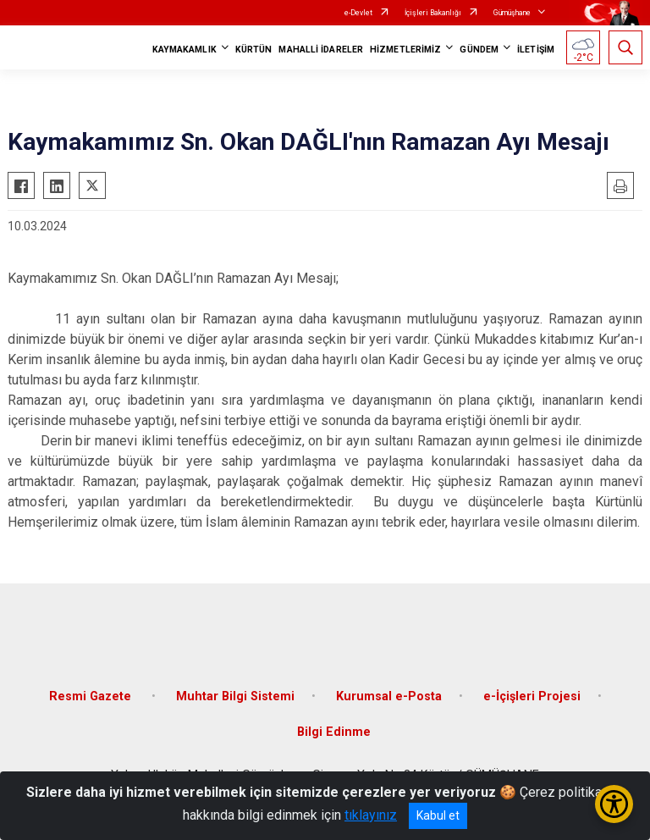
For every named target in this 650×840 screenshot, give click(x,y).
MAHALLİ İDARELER (320, 49)
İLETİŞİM (535, 49)
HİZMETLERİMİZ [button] (405, 49)
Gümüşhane (512, 12)
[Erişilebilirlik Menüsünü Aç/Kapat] (614, 804)
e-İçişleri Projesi (532, 696)
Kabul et (438, 815)
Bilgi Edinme (334, 732)
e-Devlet (358, 12)
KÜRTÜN (254, 49)
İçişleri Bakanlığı (433, 12)
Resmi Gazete (92, 696)
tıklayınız (370, 815)
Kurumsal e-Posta (389, 696)
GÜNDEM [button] (479, 49)
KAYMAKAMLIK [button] (184, 49)
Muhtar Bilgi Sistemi (235, 696)
